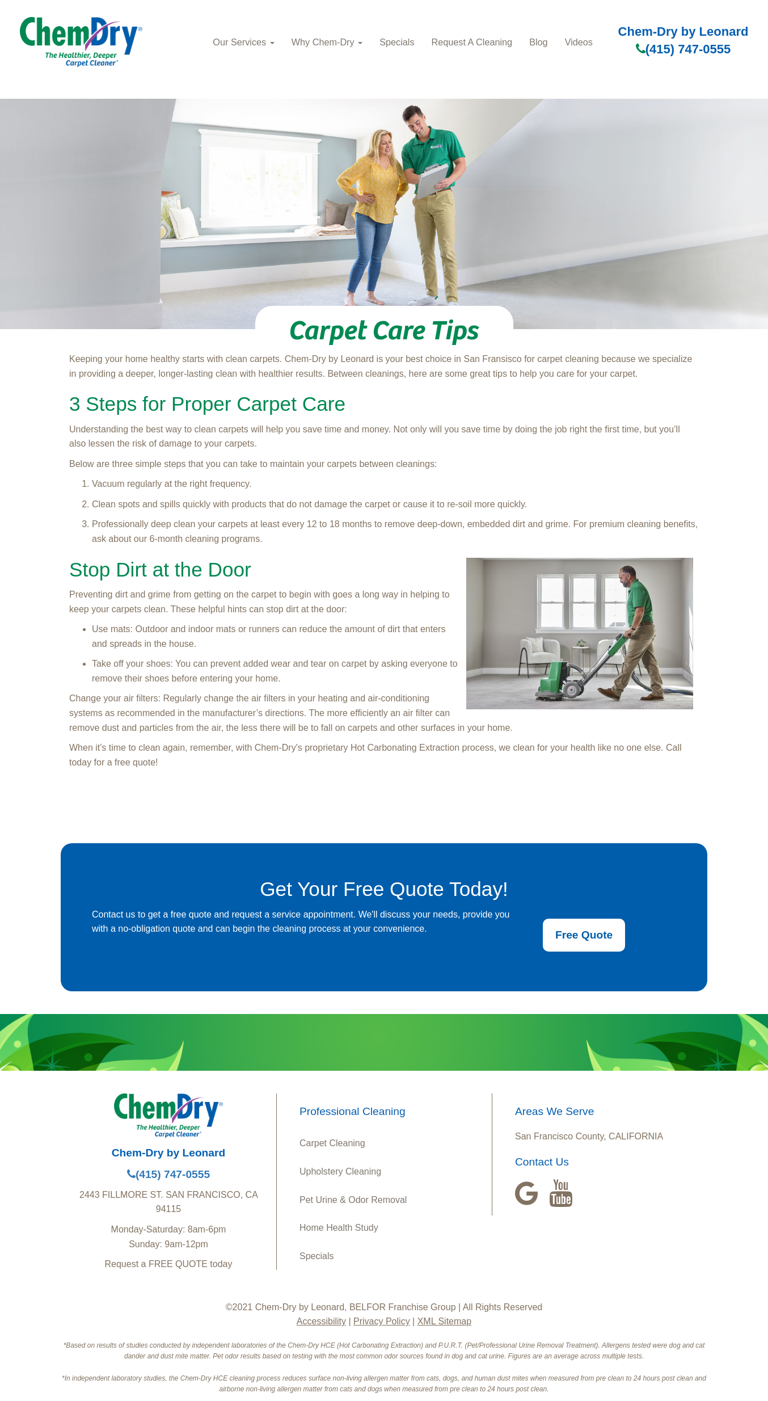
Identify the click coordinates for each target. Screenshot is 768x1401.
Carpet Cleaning (332, 1143)
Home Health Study (338, 1227)
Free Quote (584, 935)
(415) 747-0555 (683, 49)
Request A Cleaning (472, 42)
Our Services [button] (243, 42)
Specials (396, 42)
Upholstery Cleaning (340, 1171)
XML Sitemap (444, 1321)
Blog (538, 42)
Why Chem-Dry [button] (327, 42)
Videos (579, 42)
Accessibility (321, 1321)
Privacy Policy (381, 1321)
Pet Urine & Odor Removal (353, 1200)
